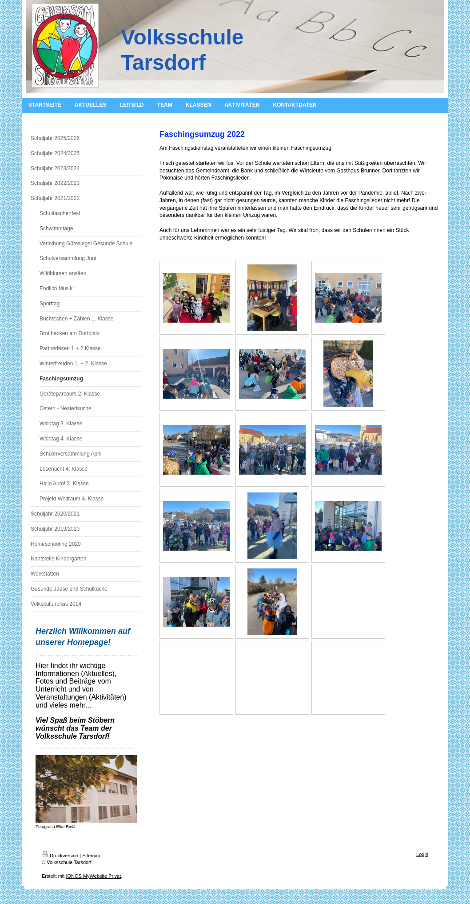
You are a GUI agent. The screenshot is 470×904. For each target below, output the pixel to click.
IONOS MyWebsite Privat (93, 876)
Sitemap (91, 855)
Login (422, 854)
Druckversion (60, 855)
